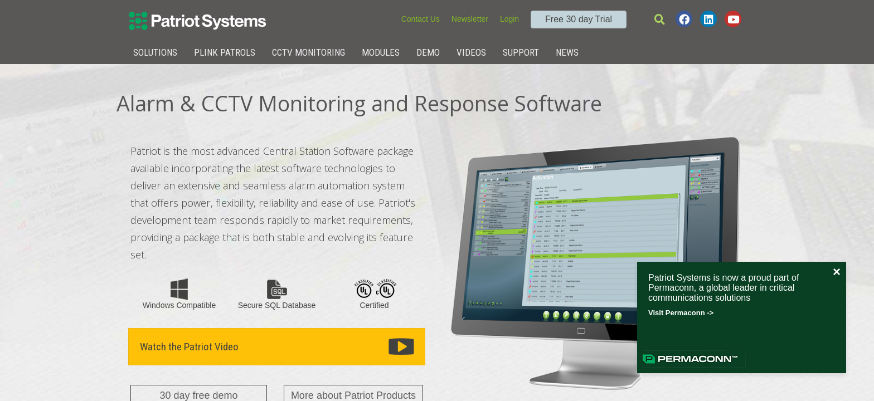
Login (509, 18)
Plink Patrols (224, 52)
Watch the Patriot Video (189, 346)
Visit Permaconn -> (680, 313)
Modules (381, 52)
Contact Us (420, 18)
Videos (471, 52)
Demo (428, 52)
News (567, 52)
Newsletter (469, 18)
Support (521, 52)
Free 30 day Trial (578, 19)
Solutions (155, 52)
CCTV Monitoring (308, 52)
